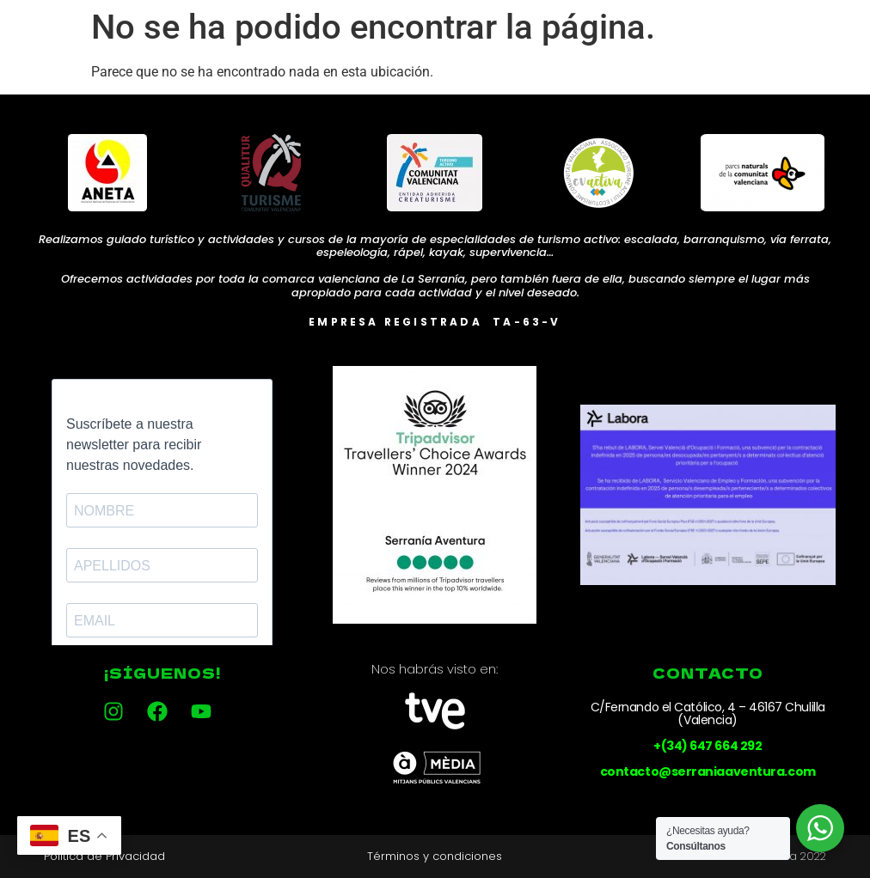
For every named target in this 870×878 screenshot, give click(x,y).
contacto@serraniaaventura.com (708, 771)
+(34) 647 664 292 (707, 745)
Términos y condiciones (434, 856)
